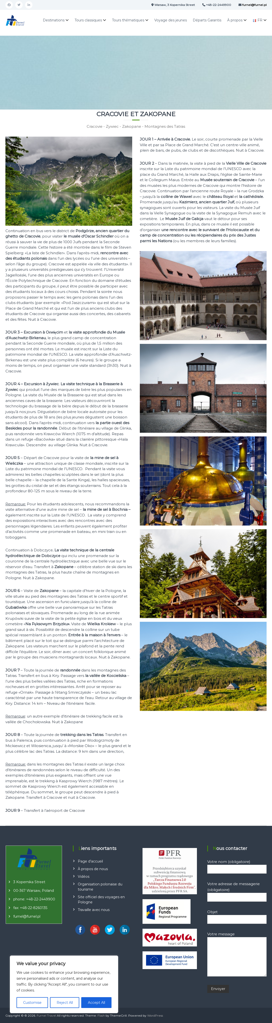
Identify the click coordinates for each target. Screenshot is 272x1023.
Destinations (53, 20)
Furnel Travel (46, 1015)
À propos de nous (93, 869)
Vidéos (83, 876)
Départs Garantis (207, 20)
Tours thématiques (128, 20)
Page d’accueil (90, 861)
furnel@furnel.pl (26, 916)
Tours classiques (88, 20)
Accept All (96, 1002)
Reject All (65, 1002)
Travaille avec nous (94, 910)
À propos (234, 20)
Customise (32, 1002)
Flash (101, 1015)
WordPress (155, 1015)
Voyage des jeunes (170, 20)
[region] (64, 984)
